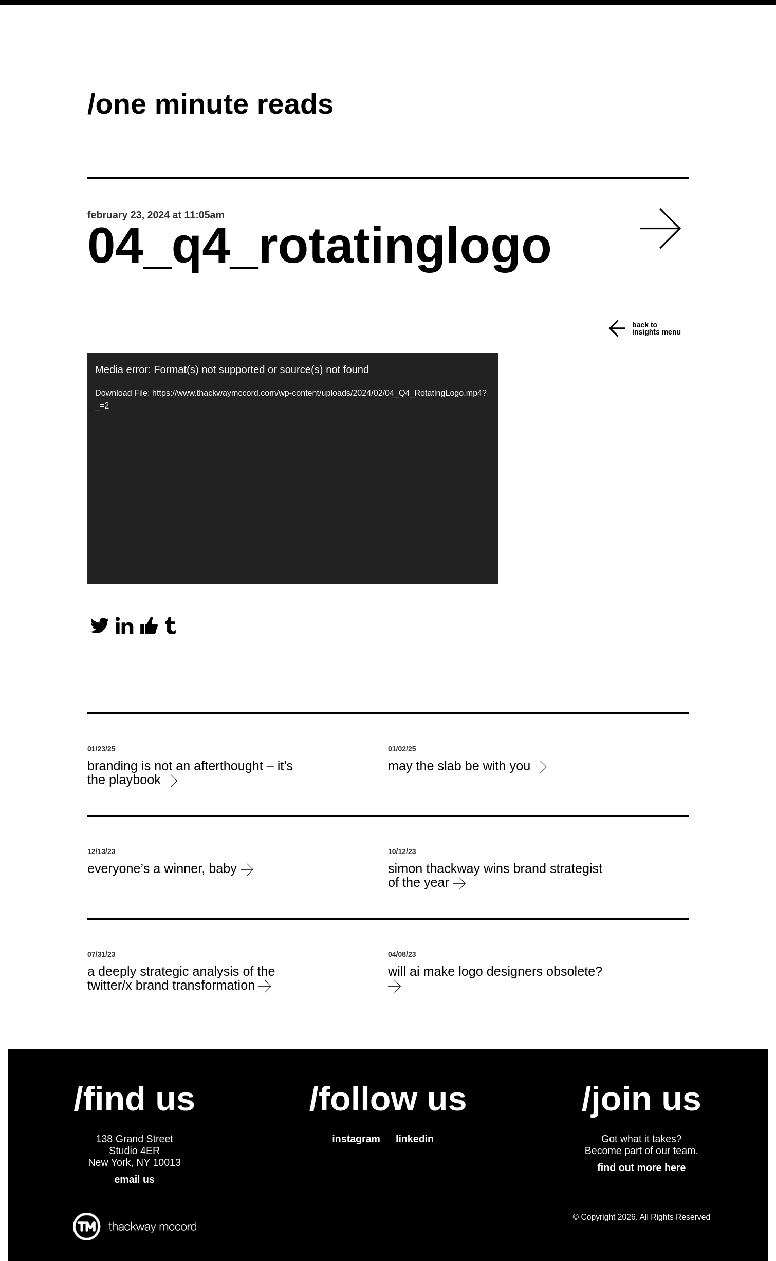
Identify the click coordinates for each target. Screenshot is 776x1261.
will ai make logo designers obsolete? (495, 978)
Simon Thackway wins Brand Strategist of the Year (495, 875)
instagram (356, 1138)
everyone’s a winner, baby (170, 868)
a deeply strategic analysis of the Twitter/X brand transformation (181, 978)
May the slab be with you (467, 765)
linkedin (415, 1138)
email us (134, 1179)
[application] (292, 468)
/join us (641, 1099)
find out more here (641, 1167)
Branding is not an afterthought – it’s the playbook (190, 772)
